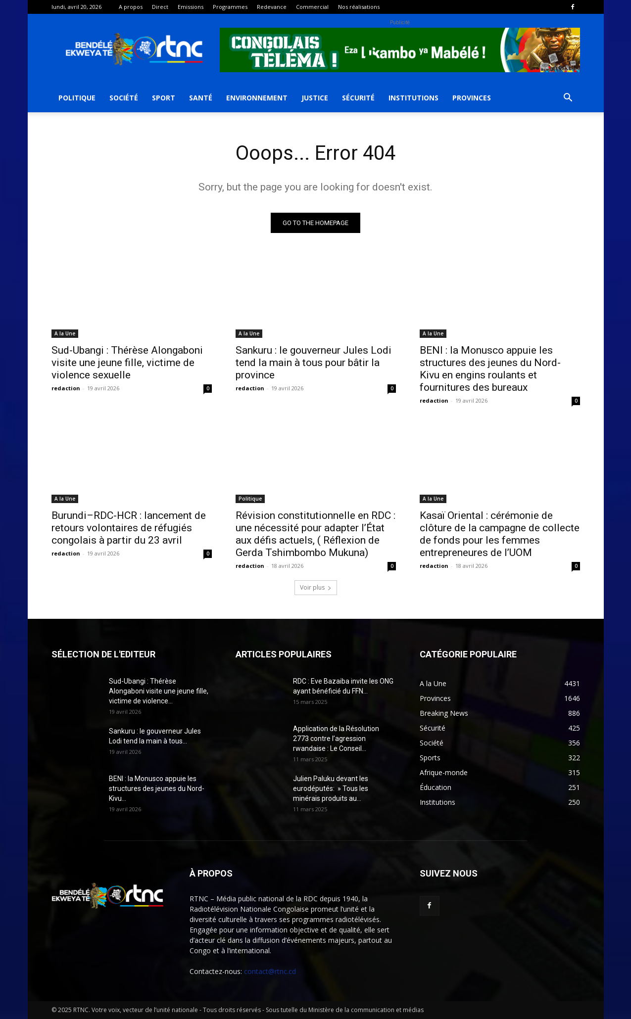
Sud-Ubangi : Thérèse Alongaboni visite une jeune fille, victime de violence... (158, 691)
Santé (200, 97)
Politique (77, 97)
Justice (314, 97)
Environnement (257, 97)
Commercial (312, 6)
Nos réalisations (359, 6)
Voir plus (316, 587)
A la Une (64, 333)
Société (123, 97)
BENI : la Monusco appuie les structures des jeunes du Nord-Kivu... (156, 788)
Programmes (230, 6)
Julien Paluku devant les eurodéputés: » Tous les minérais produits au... (330, 788)
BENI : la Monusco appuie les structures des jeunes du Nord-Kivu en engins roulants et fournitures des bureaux (490, 368)
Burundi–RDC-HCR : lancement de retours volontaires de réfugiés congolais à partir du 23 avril (128, 528)
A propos (131, 6)
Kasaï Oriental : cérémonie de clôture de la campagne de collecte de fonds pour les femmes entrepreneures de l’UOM (500, 534)
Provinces (471, 97)
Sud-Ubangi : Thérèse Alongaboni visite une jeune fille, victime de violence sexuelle (127, 362)
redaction (65, 388)
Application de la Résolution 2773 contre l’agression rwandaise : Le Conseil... (336, 738)
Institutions (413, 97)
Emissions (190, 6)
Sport (163, 97)
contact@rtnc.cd (270, 971)
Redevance (272, 6)
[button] (568, 98)
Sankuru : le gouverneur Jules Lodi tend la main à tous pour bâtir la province (313, 362)
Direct (160, 6)
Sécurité (358, 97)
